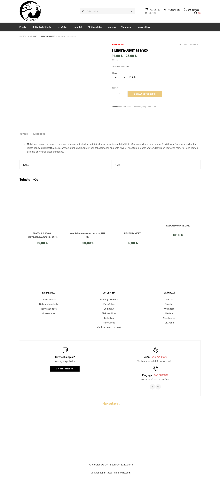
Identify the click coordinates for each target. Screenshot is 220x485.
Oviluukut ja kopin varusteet (145, 106)
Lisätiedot (39, 133)
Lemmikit (33, 36)
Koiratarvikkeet (48, 36)
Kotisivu (23, 36)
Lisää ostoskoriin (146, 94)
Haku (131, 11)
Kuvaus (24, 133)
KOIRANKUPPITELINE (178, 225)
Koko (114, 73)
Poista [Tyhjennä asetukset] (132, 77)
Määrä (115, 88)
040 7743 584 (159, 356)
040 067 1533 (161, 375)
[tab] (24, 133)
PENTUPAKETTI (132, 233)
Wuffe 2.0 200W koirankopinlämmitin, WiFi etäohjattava (42, 237)
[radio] (115, 77)
